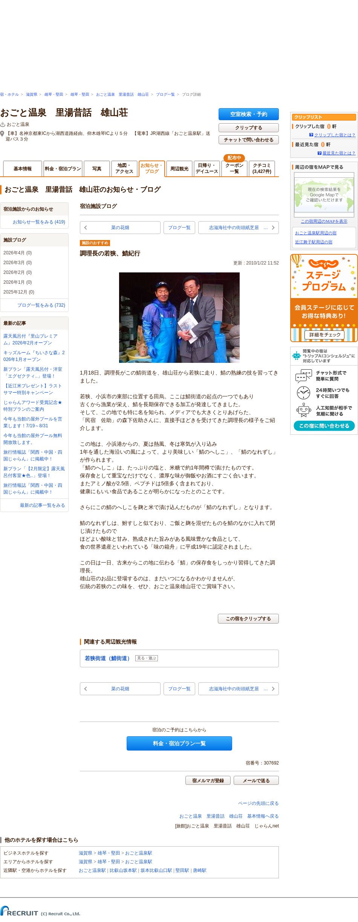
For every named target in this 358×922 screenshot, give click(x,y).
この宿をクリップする (248, 618)
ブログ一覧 (165, 94)
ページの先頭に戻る (258, 803)
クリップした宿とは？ (335, 135)
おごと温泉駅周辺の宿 (316, 233)
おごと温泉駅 (138, 853)
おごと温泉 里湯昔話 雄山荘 (122, 94)
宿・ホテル (9, 94)
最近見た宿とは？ (339, 153)
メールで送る (256, 780)
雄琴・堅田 (53, 94)
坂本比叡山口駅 (156, 870)
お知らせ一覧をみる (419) (39, 222)
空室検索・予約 (248, 114)
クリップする (248, 127)
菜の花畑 (120, 227)
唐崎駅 (200, 870)
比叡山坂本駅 (123, 870)
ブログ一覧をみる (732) (41, 305)
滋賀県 (31, 94)
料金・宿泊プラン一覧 (179, 743)
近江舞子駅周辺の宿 (313, 242)
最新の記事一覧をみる (42, 505)
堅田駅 (182, 870)
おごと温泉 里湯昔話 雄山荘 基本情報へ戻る (229, 816)
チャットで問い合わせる (249, 139)
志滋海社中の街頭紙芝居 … (238, 227)
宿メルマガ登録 (208, 780)
